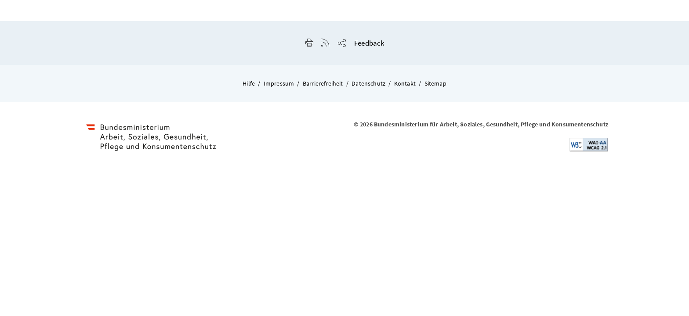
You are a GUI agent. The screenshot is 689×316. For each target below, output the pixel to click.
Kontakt (405, 83)
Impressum (279, 83)
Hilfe (249, 83)
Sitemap (435, 83)
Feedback (369, 43)
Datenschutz (368, 83)
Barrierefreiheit (323, 83)
